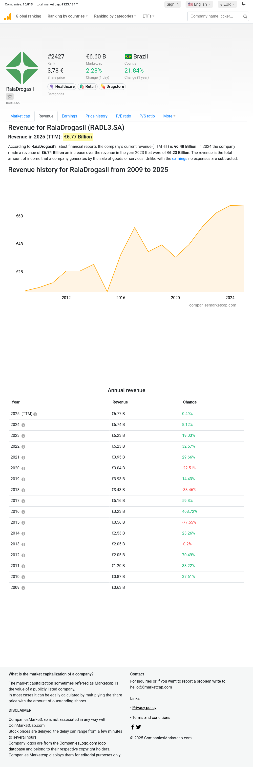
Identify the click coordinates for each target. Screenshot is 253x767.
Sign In (173, 4)
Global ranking (28, 16)
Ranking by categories (113, 16)
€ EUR (226, 4)
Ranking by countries (66, 16)
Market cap (20, 116)
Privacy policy (144, 707)
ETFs (147, 16)
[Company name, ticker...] (218, 16)
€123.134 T (70, 4)
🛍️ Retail (88, 86)
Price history (96, 116)
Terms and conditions (151, 717)
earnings (179, 158)
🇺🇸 (198, 4)
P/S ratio (147, 116)
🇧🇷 (136, 56)
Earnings (69, 116)
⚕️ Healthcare (62, 86)
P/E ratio (123, 116)
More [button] (167, 116)
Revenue (46, 116)
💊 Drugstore (112, 86)
